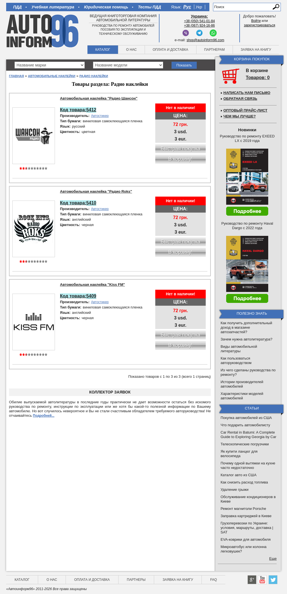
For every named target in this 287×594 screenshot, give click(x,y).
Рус (187, 6)
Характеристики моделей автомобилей (242, 396)
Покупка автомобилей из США (246, 418)
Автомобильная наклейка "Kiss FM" (92, 284)
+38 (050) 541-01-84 (199, 21)
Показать (184, 65)
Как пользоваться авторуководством (236, 360)
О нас (131, 50)
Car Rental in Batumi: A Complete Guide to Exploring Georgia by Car (248, 434)
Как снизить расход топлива (244, 482)
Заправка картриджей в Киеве (246, 516)
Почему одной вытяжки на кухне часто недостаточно (248, 465)
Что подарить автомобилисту (245, 425)
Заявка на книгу (256, 50)
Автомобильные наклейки (51, 76)
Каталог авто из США (238, 475)
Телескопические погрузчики (245, 444)
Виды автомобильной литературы (239, 348)
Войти (256, 21)
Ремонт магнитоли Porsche (243, 508)
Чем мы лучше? (239, 116)
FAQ (213, 580)
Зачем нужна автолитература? (246, 339)
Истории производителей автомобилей (242, 384)
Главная (16, 76)
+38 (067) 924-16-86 (199, 25)
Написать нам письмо (246, 93)
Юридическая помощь (106, 7)
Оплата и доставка (170, 50)
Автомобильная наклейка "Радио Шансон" (99, 98)
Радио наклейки (93, 76)
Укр (199, 7)
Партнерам (214, 50)
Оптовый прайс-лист (245, 110)
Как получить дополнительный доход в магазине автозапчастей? (246, 327)
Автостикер (100, 116)
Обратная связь (240, 98)
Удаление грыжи (234, 489)
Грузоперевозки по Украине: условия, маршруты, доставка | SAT (247, 527)
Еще (273, 558)
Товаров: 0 (258, 77)
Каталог (102, 50)
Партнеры (136, 580)
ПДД (17, 7)
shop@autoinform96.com (205, 40)
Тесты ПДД (149, 7)
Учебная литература (52, 7)
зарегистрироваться (259, 25)
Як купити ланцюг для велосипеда (239, 453)
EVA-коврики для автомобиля (246, 539)
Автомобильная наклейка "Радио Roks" (96, 191)
